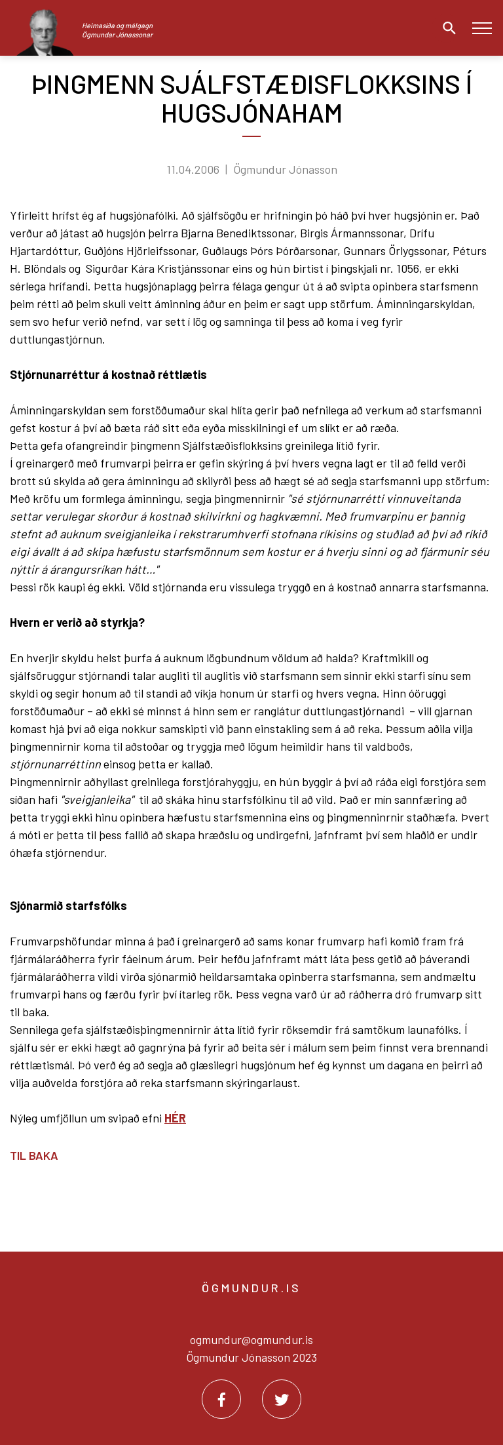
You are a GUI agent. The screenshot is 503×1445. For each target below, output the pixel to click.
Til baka (34, 1155)
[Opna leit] (446, 28)
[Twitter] (281, 1399)
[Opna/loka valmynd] (481, 28)
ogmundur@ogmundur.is (251, 1339)
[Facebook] (221, 1399)
